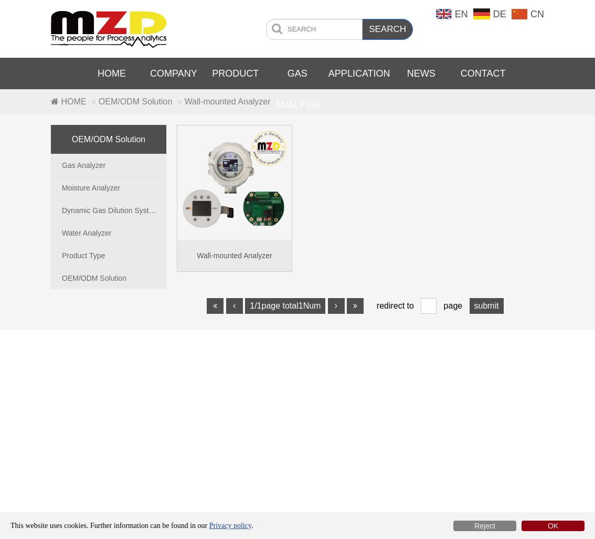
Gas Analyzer (83, 165)
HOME (112, 73)
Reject (484, 526)
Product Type (83, 255)
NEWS (421, 73)
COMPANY (173, 73)
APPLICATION (359, 73)
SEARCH (387, 29)
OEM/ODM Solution (135, 101)
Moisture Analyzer (91, 188)
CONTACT (483, 73)
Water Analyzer (86, 233)
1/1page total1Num (285, 305)
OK (553, 526)
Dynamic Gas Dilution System (110, 210)
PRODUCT (235, 73)
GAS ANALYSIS (297, 89)
